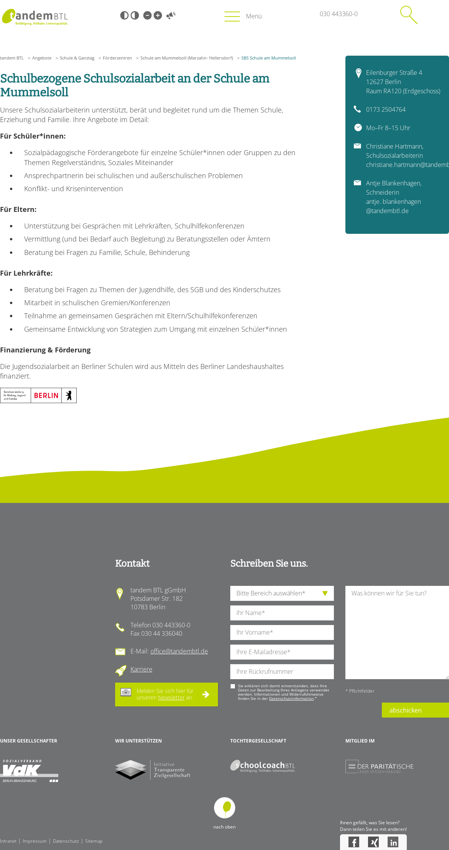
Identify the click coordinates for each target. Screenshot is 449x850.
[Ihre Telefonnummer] (282, 671)
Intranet (8, 841)
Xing (373, 842)
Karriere (141, 669)
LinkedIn (393, 842)
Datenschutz (66, 841)
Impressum (35, 841)
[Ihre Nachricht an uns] (397, 632)
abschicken (406, 710)
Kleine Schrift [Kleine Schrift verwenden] (147, 15)
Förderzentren (117, 58)
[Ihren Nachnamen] (282, 612)
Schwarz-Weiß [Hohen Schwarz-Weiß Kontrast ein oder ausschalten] (124, 15)
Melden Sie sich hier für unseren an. (165, 694)
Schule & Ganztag (77, 58)
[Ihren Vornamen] (282, 632)
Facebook (353, 842)
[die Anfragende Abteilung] (282, 593)
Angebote (41, 58)
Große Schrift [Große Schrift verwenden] (157, 15)
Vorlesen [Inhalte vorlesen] (170, 15)
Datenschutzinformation (291, 698)
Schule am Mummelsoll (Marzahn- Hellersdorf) (186, 58)
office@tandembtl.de (179, 651)
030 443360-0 (339, 14)
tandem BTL (12, 58)
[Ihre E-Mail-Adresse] (282, 652)
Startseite (34, 17)
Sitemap (93, 841)
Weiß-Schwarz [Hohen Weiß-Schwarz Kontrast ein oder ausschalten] (134, 15)
